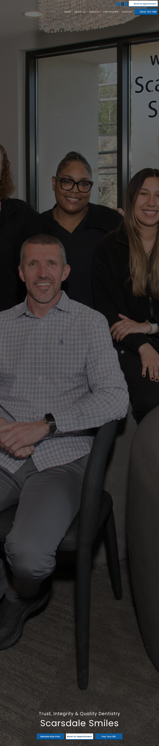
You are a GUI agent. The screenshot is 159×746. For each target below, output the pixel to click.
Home (67, 11)
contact (127, 11)
